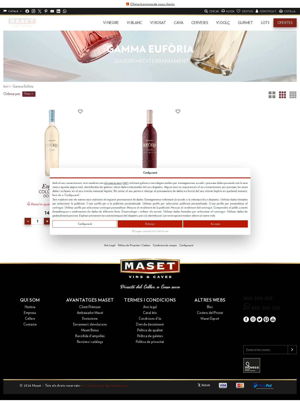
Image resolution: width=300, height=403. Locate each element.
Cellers (30, 318)
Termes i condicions (150, 300)
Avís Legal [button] (109, 245)
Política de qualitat (150, 330)
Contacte (30, 324)
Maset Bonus (90, 330)
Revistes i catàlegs (90, 342)
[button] (111, 22)
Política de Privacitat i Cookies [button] (134, 245)
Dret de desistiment (150, 324)
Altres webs (210, 300)
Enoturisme (90, 318)
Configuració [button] (186, 245)
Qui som (30, 300)
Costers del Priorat (210, 313)
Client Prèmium (90, 307)
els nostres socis (113, 183)
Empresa (30, 313)
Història (30, 307)
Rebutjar (150, 224)
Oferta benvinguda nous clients (152, 4)
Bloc (210, 307)
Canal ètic (150, 313)
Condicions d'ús (150, 318)
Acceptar (215, 224)
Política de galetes (150, 336)
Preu (29, 93)
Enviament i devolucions (90, 324)
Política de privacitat (150, 342)
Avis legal (150, 307)
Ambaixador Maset (90, 313)
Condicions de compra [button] (165, 245)
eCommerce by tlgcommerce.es (105, 385)
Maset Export (210, 318)
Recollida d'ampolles (90, 336)
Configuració (85, 224)
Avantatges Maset (90, 300)
